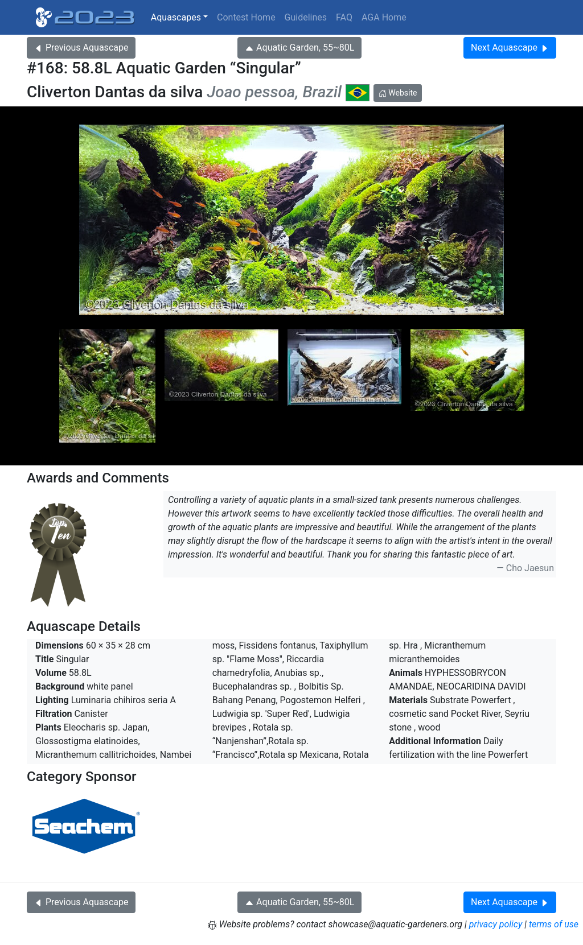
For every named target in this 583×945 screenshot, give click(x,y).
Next (510, 47)
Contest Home (246, 17)
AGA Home (384, 17)
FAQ (344, 17)
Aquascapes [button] (176, 17)
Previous (81, 47)
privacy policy (496, 924)
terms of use (553, 924)
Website (398, 92)
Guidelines (306, 17)
